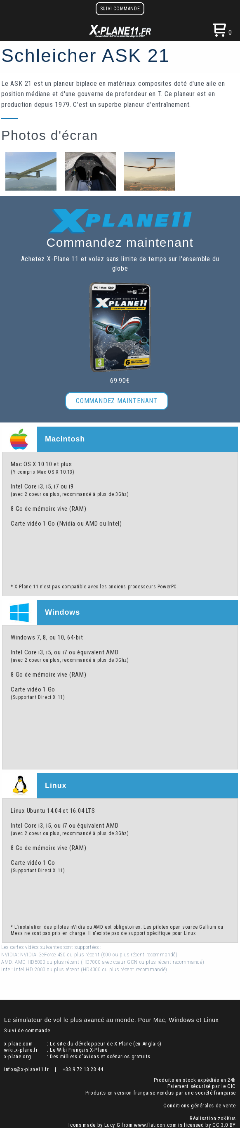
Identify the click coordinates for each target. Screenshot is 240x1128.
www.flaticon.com (155, 1125)
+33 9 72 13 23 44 (83, 1069)
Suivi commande (120, 9)
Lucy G (112, 1125)
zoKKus (227, 1118)
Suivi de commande (27, 1030)
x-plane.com (18, 1044)
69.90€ (120, 381)
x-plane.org (17, 1056)
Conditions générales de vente (199, 1105)
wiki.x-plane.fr (21, 1050)
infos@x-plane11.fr (26, 1069)
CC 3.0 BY (224, 1125)
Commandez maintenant (117, 401)
